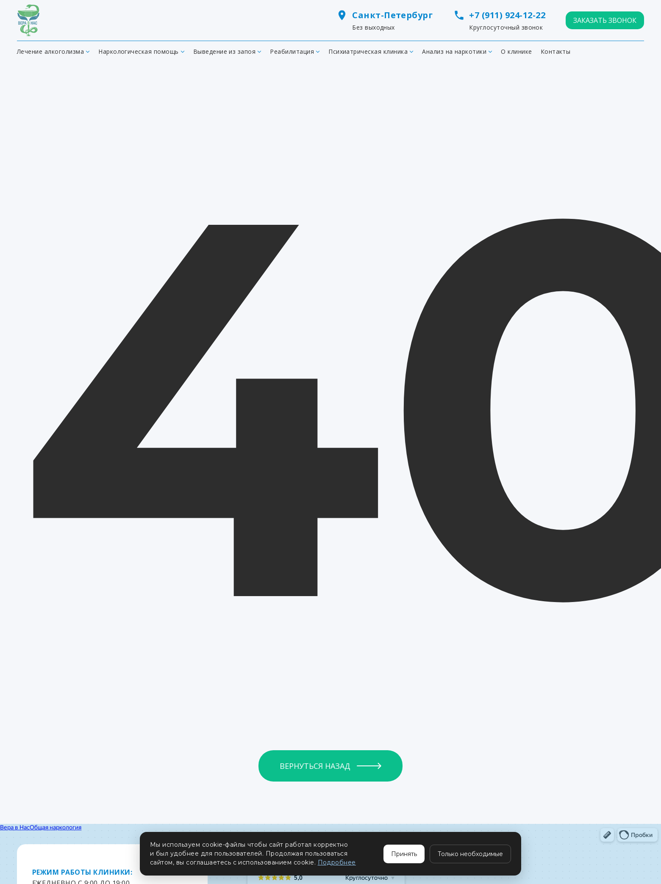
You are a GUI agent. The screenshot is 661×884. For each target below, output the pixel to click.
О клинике (516, 51)
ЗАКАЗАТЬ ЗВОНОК (604, 20)
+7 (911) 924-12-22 (507, 15)
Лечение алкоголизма (50, 51)
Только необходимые (470, 854)
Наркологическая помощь (138, 51)
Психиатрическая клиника (368, 51)
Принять (404, 854)
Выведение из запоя (224, 51)
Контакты (556, 51)
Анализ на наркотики (454, 51)
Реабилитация (292, 51)
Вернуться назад (315, 766)
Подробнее (337, 862)
